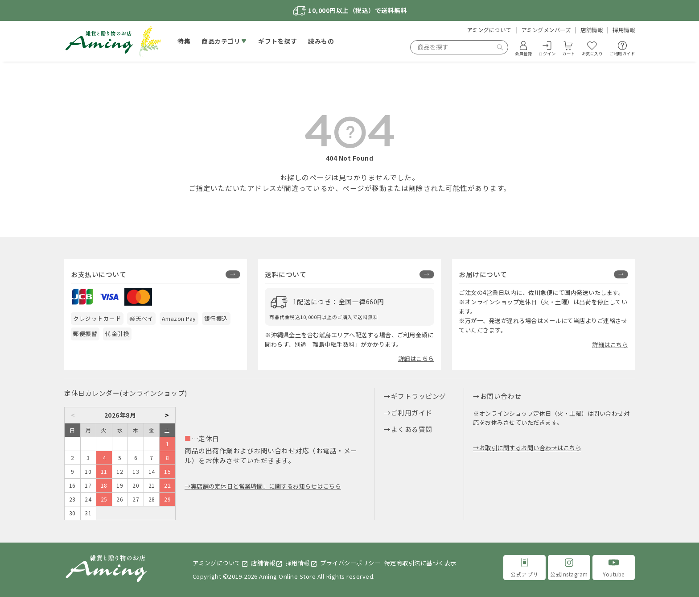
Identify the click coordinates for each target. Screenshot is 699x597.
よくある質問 (411, 429)
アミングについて (489, 30)
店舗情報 (591, 30)
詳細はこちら (416, 358)
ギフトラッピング (418, 396)
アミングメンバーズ (546, 30)
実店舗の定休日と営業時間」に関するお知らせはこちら (266, 486)
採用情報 (624, 30)
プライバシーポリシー (350, 563)
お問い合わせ (501, 396)
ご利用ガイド (411, 412)
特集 (183, 41)
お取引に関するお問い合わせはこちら (530, 448)
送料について (285, 274)
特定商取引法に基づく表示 (420, 563)
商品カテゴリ (220, 41)
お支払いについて (98, 274)
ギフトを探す (277, 41)
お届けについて (483, 274)
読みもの (321, 41)
